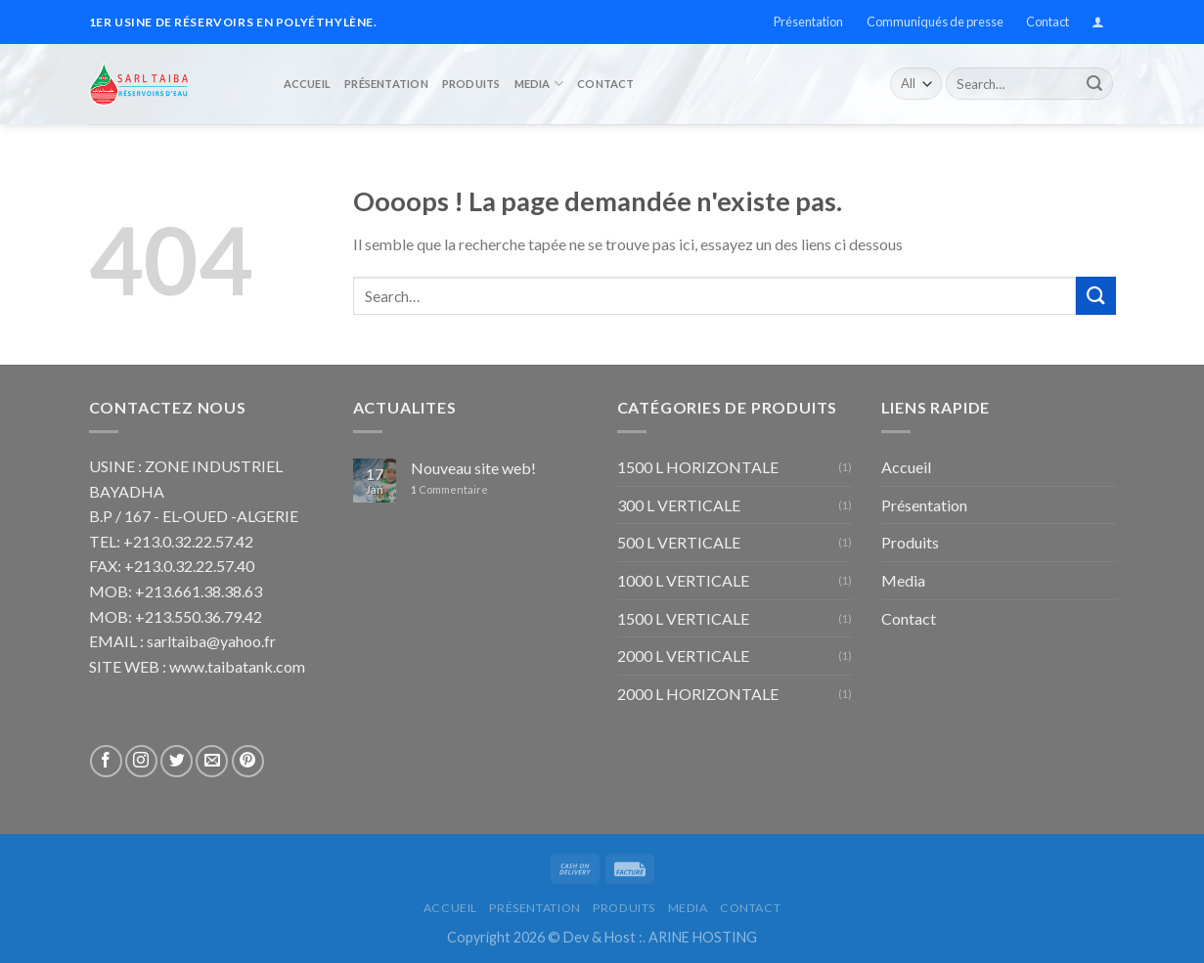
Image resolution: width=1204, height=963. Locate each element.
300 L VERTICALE (678, 505)
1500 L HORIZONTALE (698, 467)
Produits (471, 78)
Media (539, 79)
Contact (1047, 21)
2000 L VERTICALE (683, 655)
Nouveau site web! (473, 468)
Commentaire (449, 489)
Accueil (308, 78)
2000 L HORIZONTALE (698, 693)
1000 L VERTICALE (683, 580)
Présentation (808, 21)
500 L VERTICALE (678, 542)
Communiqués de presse (935, 21)
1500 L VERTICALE (683, 618)
